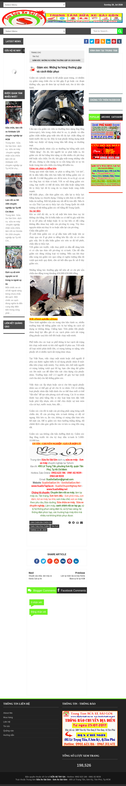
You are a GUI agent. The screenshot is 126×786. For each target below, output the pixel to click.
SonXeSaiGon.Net (70, 482)
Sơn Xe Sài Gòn (60, 779)
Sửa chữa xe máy (66, 502)
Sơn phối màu (72, 496)
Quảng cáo (8, 730)
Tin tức (6, 726)
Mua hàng (8, 717)
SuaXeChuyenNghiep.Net (68, 486)
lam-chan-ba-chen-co (41, 522)
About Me (7, 713)
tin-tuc (35, 56)
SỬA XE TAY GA (58, 777)
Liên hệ (6, 722)
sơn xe (74, 499)
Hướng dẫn (8, 735)
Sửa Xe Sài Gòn (43, 779)
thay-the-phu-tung (39, 526)
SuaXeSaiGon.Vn (51, 482)
